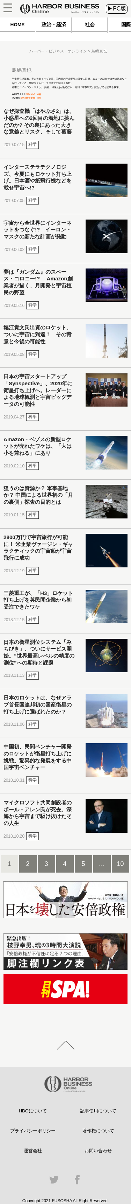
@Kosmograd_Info (31, 97)
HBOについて (33, 1110)
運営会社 (33, 1150)
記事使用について (98, 1110)
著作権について (98, 1130)
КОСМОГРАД (33, 94)
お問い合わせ (98, 1150)
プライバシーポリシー (33, 1130)
